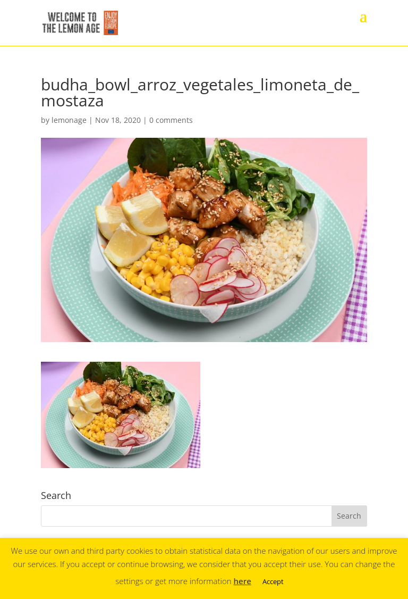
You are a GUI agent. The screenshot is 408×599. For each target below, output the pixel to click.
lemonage (69, 120)
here (242, 581)
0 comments (171, 120)
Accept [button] (273, 581)
